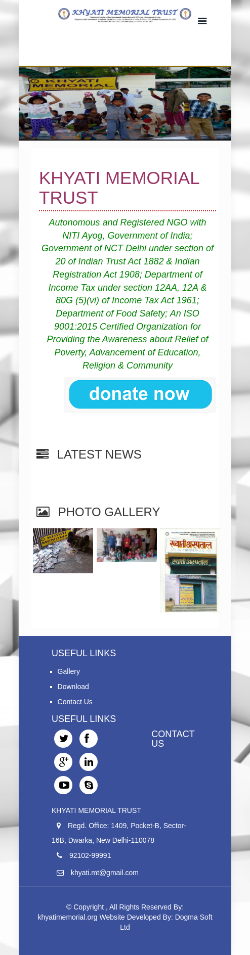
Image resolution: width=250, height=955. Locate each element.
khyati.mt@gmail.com (105, 873)
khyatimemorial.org (67, 917)
